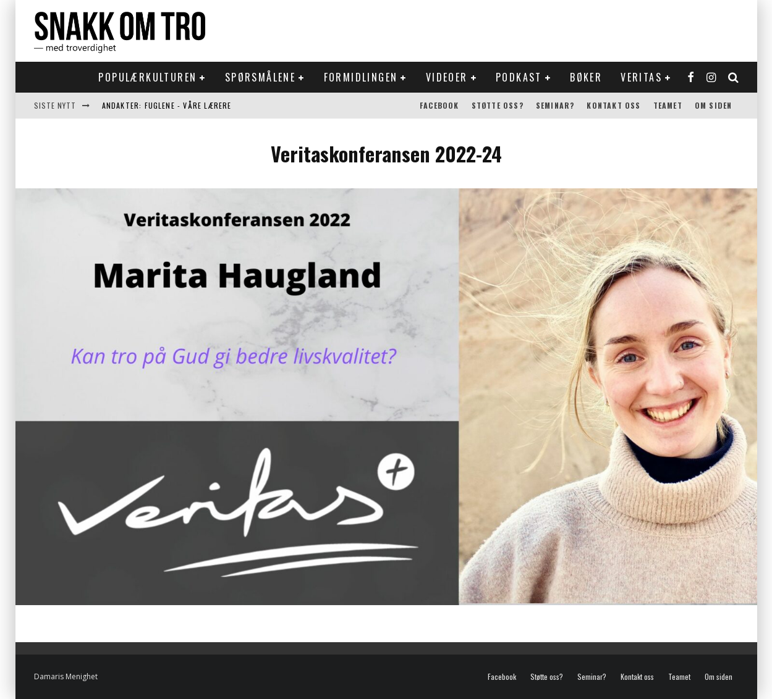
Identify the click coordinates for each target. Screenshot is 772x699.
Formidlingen (361, 77)
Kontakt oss (613, 105)
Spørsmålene (260, 77)
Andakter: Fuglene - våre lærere (167, 105)
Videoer (447, 77)
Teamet (667, 105)
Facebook (439, 105)
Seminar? (555, 105)
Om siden (713, 105)
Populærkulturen (147, 77)
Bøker (586, 77)
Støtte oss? (498, 105)
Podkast (519, 77)
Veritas (641, 77)
